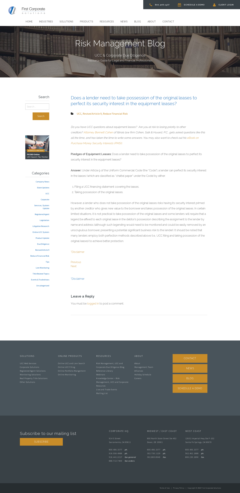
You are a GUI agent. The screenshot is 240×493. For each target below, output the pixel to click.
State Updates (43, 187)
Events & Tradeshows (40, 279)
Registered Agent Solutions (33, 371)
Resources (107, 21)
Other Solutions (27, 382)
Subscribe (41, 441)
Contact (168, 21)
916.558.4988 (118, 453)
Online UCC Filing (66, 367)
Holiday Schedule (142, 374)
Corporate (45, 199)
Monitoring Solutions (30, 374)
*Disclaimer (77, 252)
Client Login (223, 5)
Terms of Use (165, 488)
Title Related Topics (41, 273)
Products (86, 21)
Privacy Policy (178, 488)
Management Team (143, 367)
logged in (93, 303)
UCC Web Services (28, 363)
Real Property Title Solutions (34, 378)
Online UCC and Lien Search (71, 363)
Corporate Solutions (29, 367)
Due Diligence (43, 244)
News (124, 21)
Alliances (138, 371)
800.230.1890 (195, 457)
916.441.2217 (122, 457)
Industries (46, 21)
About (151, 21)
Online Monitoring (67, 374)
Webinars (100, 374)
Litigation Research (41, 226)
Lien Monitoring (42, 267)
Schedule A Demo (191, 5)
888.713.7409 (122, 461)
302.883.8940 (157, 457)
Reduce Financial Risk (39, 256)
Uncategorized (42, 285)
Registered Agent (42, 214)
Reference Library (104, 371)
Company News (42, 181)
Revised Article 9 (42, 250)
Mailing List (102, 393)
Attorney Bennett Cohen (98, 132)
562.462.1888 (194, 453)
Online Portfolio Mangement (72, 371)
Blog (137, 21)
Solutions (66, 21)
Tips (47, 262)
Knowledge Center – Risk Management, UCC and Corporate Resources (112, 382)
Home (29, 21)
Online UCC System (40, 232)
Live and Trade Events (106, 389)
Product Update (42, 238)
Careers (137, 378)
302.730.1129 (156, 453)
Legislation (44, 220)
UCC (47, 193)
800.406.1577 (160, 5)
